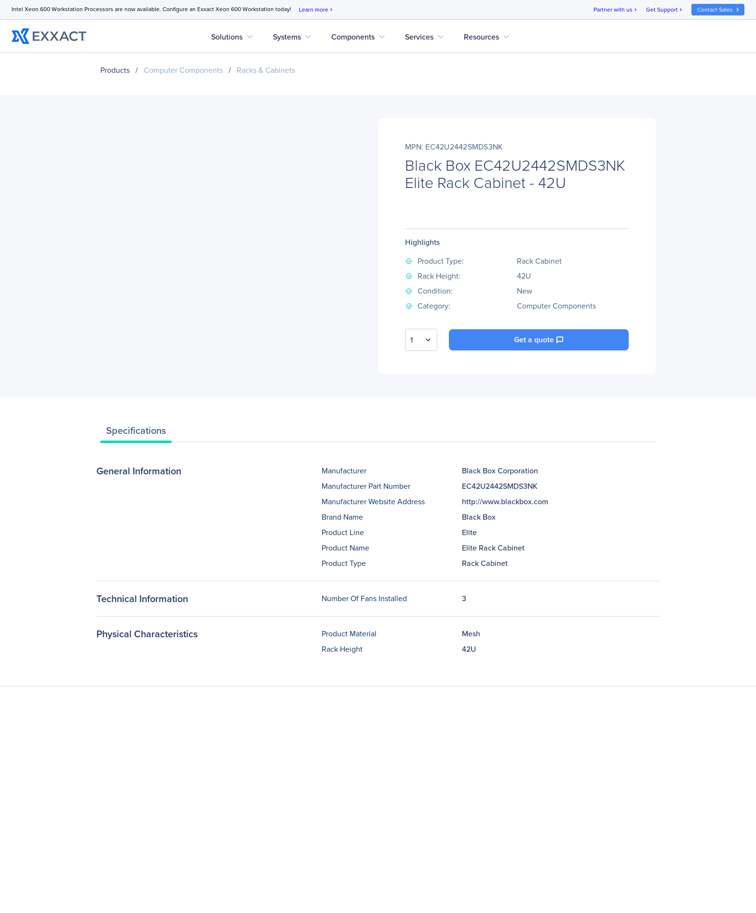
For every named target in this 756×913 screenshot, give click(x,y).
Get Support (665, 9)
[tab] (136, 433)
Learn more (316, 9)
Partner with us (616, 9)
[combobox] (421, 340)
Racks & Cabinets (266, 70)
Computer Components (183, 70)
